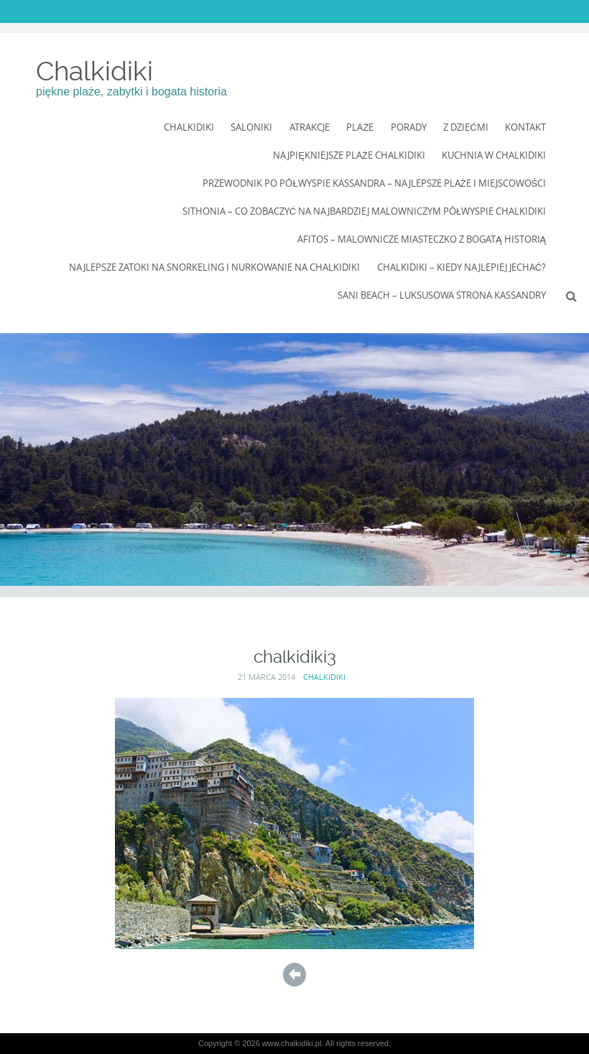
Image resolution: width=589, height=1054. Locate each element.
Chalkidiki (94, 71)
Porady (409, 127)
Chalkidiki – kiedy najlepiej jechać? (461, 267)
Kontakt (525, 127)
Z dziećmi (465, 127)
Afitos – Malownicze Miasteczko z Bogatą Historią (421, 239)
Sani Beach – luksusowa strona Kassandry (442, 295)
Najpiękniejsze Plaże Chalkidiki (349, 155)
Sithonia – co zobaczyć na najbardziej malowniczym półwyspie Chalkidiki (364, 211)
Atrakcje (309, 127)
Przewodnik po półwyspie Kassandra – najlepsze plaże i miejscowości (374, 183)
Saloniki (251, 127)
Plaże (360, 127)
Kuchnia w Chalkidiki (494, 155)
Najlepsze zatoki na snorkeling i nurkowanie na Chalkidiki (214, 267)
